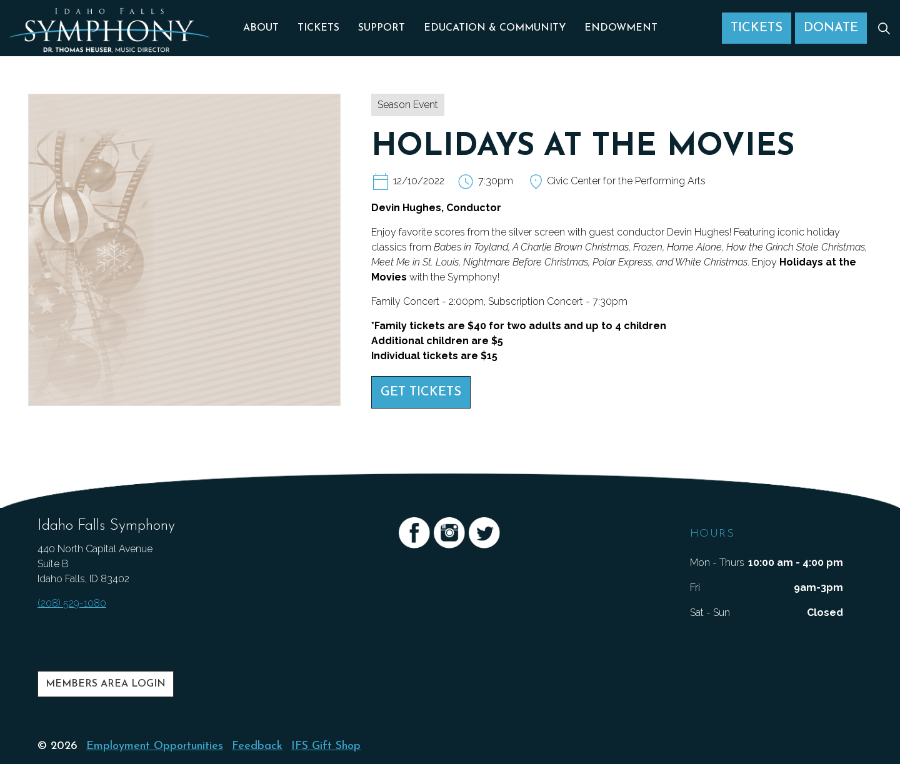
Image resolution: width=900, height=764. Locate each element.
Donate (831, 28)
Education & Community (495, 28)
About (261, 28)
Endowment (621, 28)
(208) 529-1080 (72, 603)
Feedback (257, 746)
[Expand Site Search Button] (884, 28)
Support (381, 28)
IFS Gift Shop (326, 746)
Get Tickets (421, 392)
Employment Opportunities (154, 746)
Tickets (318, 28)
